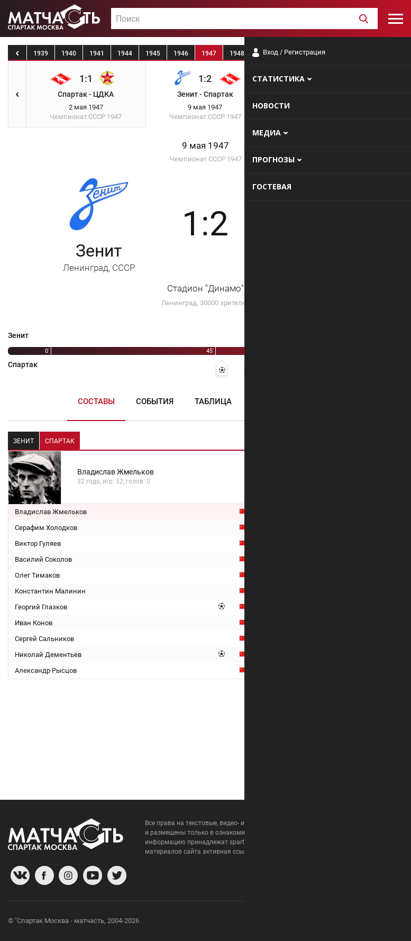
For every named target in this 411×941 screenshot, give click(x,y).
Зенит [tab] (23, 441)
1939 (40, 53)
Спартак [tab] (60, 441)
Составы (96, 401)
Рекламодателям (375, 922)
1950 (293, 53)
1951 (321, 53)
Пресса (268, 401)
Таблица (213, 401)
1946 (180, 53)
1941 (96, 53)
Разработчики (317, 922)
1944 (124, 53)
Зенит (99, 257)
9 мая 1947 (205, 146)
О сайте (274, 922)
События (154, 401)
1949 (265, 53)
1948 (237, 53)
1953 (377, 53)
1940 (68, 53)
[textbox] (244, 19)
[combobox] (244, 18)
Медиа (319, 401)
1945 (152, 53)
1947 (209, 53)
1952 (349, 53)
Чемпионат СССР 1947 (206, 159)
